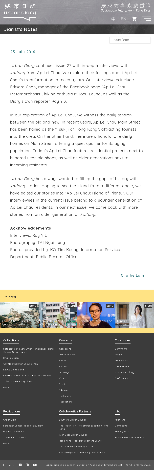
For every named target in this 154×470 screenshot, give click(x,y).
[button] (146, 19)
